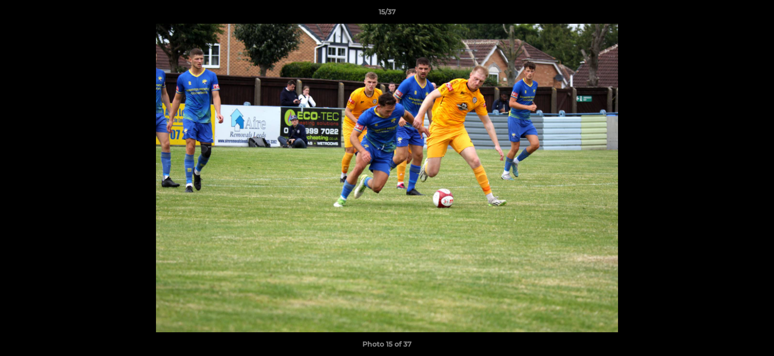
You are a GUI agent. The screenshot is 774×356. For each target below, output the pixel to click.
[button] (756, 14)
